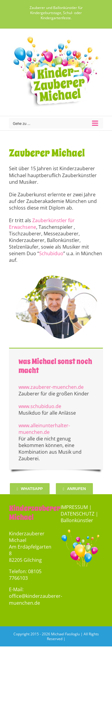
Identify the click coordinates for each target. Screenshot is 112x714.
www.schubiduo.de (40, 406)
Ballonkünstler (77, 520)
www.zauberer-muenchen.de (51, 387)
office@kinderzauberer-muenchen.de (35, 599)
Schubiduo (51, 253)
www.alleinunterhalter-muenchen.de (44, 428)
